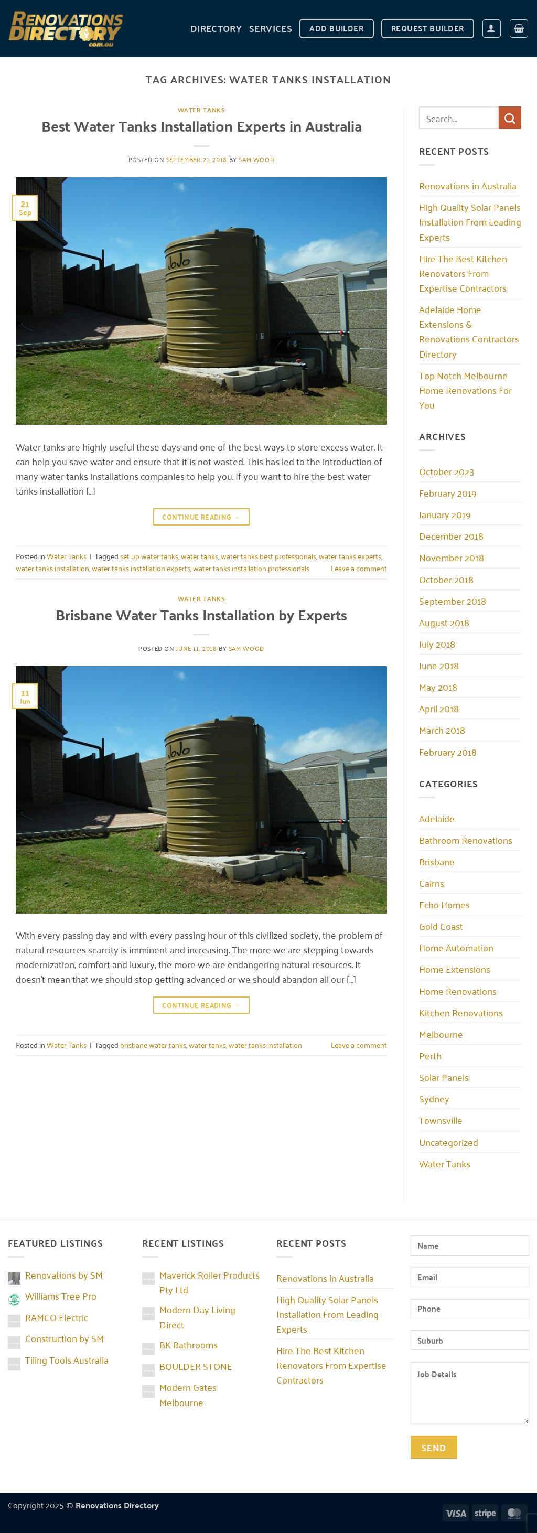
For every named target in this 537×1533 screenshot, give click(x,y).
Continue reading (201, 516)
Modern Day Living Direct (197, 1316)
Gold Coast (441, 925)
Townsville (441, 1119)
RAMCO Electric (56, 1317)
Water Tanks (201, 109)
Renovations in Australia (468, 185)
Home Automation (456, 947)
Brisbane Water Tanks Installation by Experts (201, 614)
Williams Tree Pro (60, 1295)
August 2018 (444, 622)
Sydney (434, 1098)
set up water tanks (149, 555)
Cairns (431, 882)
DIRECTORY (216, 28)
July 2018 (437, 643)
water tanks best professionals (268, 555)
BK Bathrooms (188, 1344)
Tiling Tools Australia (67, 1359)
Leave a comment (359, 567)
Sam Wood (256, 159)
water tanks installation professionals (251, 567)
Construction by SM (64, 1338)
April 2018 (439, 708)
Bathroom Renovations (465, 839)
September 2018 (452, 600)
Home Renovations (458, 990)
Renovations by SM (64, 1274)
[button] (491, 28)
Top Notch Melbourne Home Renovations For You (465, 390)
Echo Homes (444, 904)
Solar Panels (444, 1076)
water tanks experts (350, 555)
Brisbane (437, 861)
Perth (430, 1055)
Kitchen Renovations (461, 1012)
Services (270, 28)
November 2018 (451, 557)
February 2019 (448, 492)
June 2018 (439, 665)
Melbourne (441, 1033)
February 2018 (448, 751)
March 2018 (442, 729)
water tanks (199, 555)
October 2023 (446, 471)
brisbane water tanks (153, 1044)
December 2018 (451, 535)
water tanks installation (52, 567)
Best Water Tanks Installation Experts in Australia (201, 125)
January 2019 (445, 514)
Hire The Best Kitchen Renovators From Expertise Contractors (463, 273)
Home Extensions (454, 968)
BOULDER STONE (195, 1365)
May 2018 (438, 686)
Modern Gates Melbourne (188, 1394)
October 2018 (446, 579)
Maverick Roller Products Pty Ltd (209, 1282)
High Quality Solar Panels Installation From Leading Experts (470, 221)
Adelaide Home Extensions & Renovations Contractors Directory (469, 331)
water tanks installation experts (141, 567)
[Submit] (510, 117)
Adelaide (437, 818)
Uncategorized (448, 1141)
